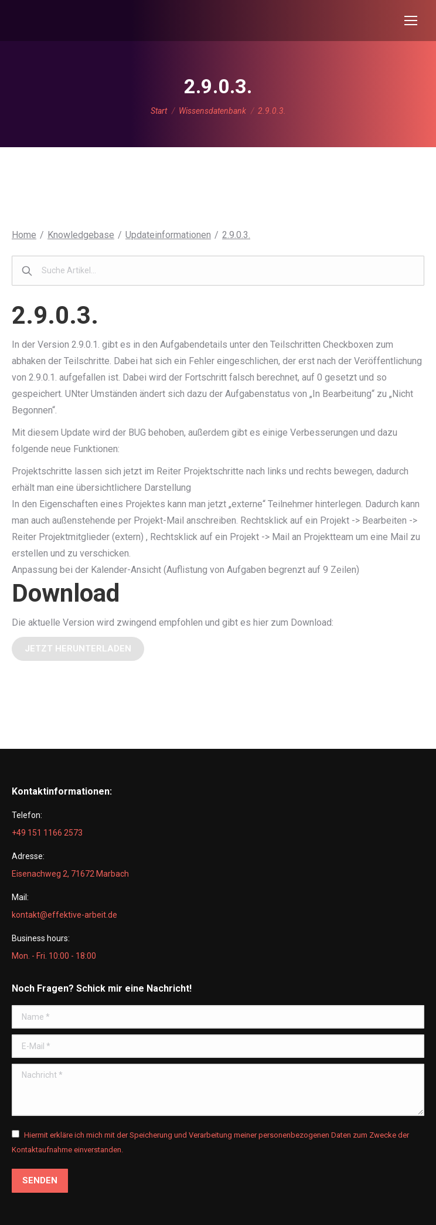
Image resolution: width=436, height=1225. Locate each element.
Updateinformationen (168, 234)
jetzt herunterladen (78, 648)
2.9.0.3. (236, 234)
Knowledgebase (80, 234)
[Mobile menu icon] (411, 20)
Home (24, 234)
